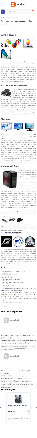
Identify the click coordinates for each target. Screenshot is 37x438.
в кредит (3, 290)
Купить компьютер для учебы (9, 288)
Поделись (5, 306)
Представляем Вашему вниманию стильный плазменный (15, 377)
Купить (19, 290)
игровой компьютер (20, 348)
